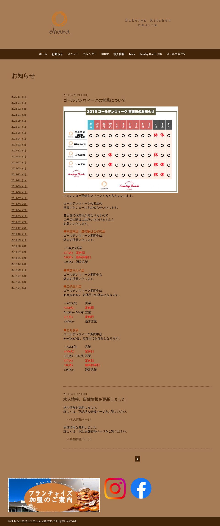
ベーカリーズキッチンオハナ (34, 521)
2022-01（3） (19, 114)
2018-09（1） (19, 240)
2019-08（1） (19, 192)
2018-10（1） (19, 234)
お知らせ (57, 54)
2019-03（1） (19, 216)
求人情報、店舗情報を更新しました (94, 399)
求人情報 (118, 54)
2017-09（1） (19, 269)
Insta (132, 54)
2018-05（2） (19, 258)
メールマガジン (176, 54)
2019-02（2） (19, 222)
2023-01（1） (19, 102)
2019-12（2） (19, 174)
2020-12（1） (19, 150)
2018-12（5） (19, 228)
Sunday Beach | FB (151, 54)
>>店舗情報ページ (78, 439)
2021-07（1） (19, 126)
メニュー (72, 54)
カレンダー (90, 54)
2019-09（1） (19, 186)
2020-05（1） (19, 168)
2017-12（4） (19, 264)
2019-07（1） (19, 198)
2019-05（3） (19, 204)
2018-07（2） (19, 252)
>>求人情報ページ (78, 419)
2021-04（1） (19, 138)
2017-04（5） (19, 287)
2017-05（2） (19, 281)
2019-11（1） (19, 180)
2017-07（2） (19, 275)
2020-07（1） (19, 162)
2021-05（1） (19, 132)
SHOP (105, 54)
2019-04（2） (19, 210)
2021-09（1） (19, 120)
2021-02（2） (19, 144)
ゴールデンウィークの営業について (94, 100)
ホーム (43, 54)
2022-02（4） (19, 108)
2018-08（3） (19, 246)
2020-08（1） (19, 156)
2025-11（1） (19, 96)
